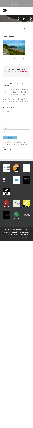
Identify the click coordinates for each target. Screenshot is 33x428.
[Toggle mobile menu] (29, 9)
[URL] (16, 131)
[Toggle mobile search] (26, 9)
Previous (27, 29)
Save (23, 71)
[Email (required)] (16, 128)
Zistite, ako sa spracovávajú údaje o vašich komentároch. (15, 146)
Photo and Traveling (9, 58)
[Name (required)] (16, 125)
